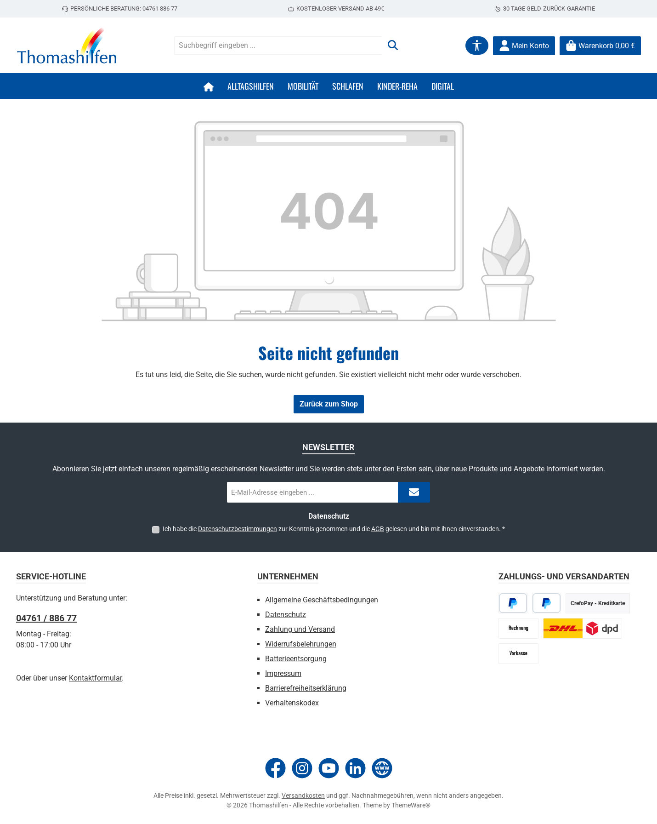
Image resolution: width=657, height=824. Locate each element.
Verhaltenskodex (292, 702)
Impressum (283, 673)
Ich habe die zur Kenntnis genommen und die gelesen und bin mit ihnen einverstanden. (334, 528)
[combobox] (278, 45)
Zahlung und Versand (300, 629)
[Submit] (414, 492)
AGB (377, 528)
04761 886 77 (159, 8)
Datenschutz (285, 614)
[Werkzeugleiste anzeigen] (476, 45)
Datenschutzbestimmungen (237, 528)
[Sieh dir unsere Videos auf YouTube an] (328, 768)
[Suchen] (393, 45)
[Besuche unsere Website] (382, 768)
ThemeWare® (410, 805)
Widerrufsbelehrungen (300, 644)
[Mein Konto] (524, 45)
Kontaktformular (95, 678)
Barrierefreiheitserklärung (305, 688)
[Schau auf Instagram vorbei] (302, 768)
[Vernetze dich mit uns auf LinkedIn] (355, 768)
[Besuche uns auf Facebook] (275, 768)
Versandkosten (303, 795)
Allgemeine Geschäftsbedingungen (321, 599)
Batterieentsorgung (296, 658)
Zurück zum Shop (329, 404)
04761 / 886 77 (46, 618)
